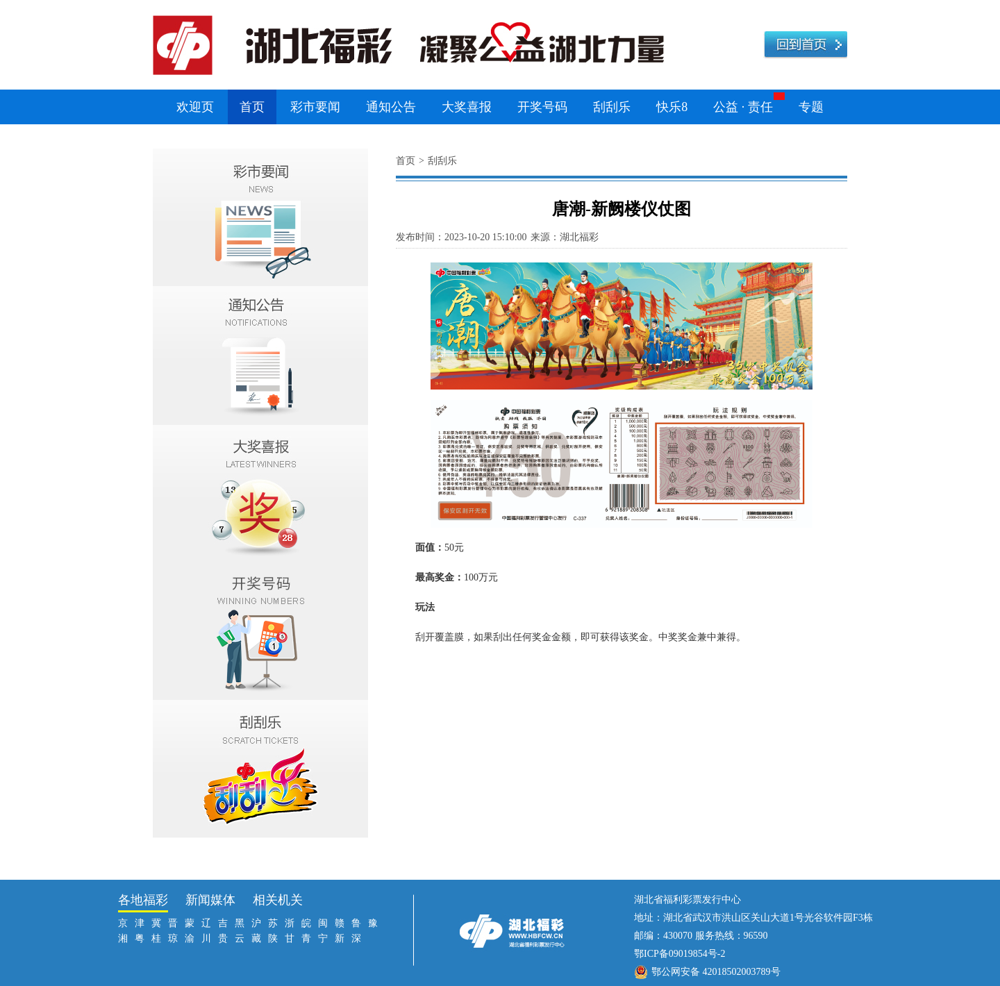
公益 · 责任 (743, 107)
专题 (811, 107)
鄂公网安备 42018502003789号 (716, 972)
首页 (252, 107)
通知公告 (391, 107)
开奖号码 (542, 107)
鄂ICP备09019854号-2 (679, 954)
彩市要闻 (315, 107)
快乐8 (672, 107)
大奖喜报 (467, 107)
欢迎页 (195, 107)
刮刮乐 (612, 107)
